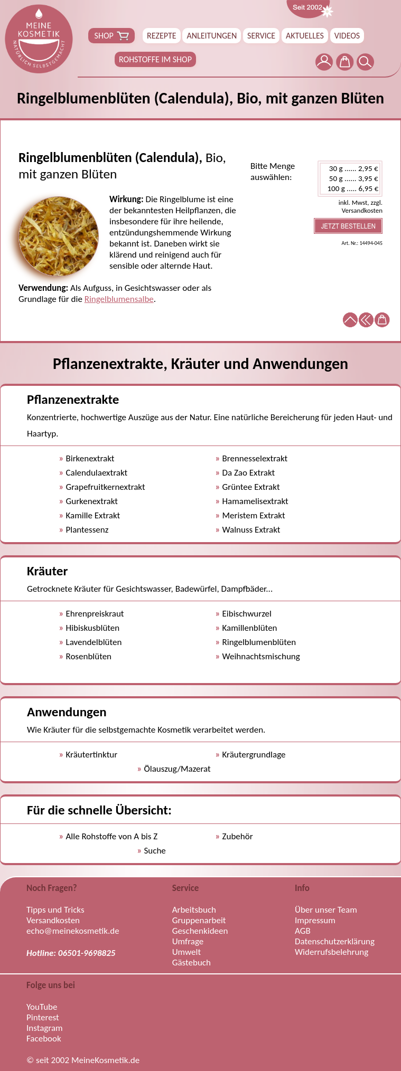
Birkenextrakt (90, 458)
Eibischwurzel (247, 613)
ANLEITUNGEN (211, 36)
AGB (303, 931)
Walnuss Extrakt (251, 529)
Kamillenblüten (249, 627)
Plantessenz (87, 529)
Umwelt (186, 952)
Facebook (43, 1039)
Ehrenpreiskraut (95, 613)
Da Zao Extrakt (248, 472)
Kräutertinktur (92, 754)
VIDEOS (347, 36)
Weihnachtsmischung (261, 656)
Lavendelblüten (94, 642)
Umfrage (188, 941)
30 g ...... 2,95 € (350, 169)
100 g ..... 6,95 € (350, 189)
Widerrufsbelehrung (331, 952)
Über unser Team (326, 910)
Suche (155, 850)
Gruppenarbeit (199, 920)
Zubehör (237, 836)
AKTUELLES (305, 36)
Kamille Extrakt (93, 515)
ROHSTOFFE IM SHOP (155, 59)
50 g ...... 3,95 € (350, 179)
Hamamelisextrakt (255, 501)
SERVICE (261, 36)
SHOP (111, 36)
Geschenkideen (200, 931)
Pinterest (42, 1017)
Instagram (44, 1028)
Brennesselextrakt (255, 458)
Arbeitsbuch (194, 910)
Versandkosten (53, 920)
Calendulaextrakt (97, 472)
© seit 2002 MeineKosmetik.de (82, 1060)
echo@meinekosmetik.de (72, 931)
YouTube (41, 1007)
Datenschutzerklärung (335, 941)
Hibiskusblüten (93, 627)
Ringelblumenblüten (259, 642)
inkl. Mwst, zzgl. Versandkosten (361, 206)
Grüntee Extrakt (251, 486)
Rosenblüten (89, 656)
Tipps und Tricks (55, 910)
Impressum (315, 920)
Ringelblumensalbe (119, 299)
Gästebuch (191, 963)
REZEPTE (161, 36)
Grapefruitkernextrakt (105, 486)
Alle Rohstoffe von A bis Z (112, 836)
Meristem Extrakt (253, 515)
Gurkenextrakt (92, 501)
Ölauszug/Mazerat (177, 768)
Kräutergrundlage (254, 754)
